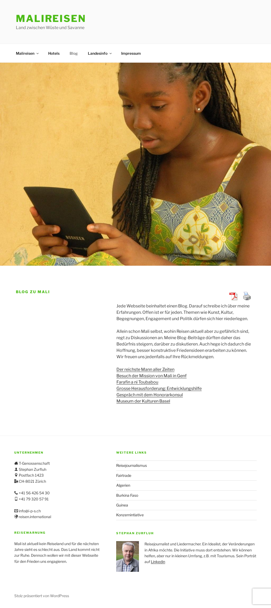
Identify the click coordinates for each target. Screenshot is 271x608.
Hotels (54, 53)
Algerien (123, 485)
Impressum (131, 53)
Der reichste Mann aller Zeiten (145, 369)
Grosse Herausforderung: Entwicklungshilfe (159, 388)
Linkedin (158, 561)
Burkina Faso (127, 495)
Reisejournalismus (131, 465)
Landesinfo (100, 53)
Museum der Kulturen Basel (143, 401)
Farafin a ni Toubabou (137, 382)
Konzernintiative (130, 515)
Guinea (122, 505)
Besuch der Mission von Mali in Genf (151, 375)
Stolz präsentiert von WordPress (41, 595)
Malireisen (51, 18)
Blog (74, 53)
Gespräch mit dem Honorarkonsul (149, 394)
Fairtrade (123, 475)
